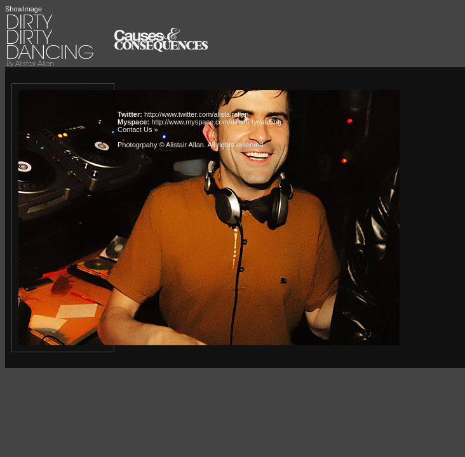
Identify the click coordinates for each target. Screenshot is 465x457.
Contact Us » (138, 129)
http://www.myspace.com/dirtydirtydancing (216, 122)
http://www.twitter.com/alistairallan (196, 114)
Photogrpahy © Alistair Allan (161, 145)
